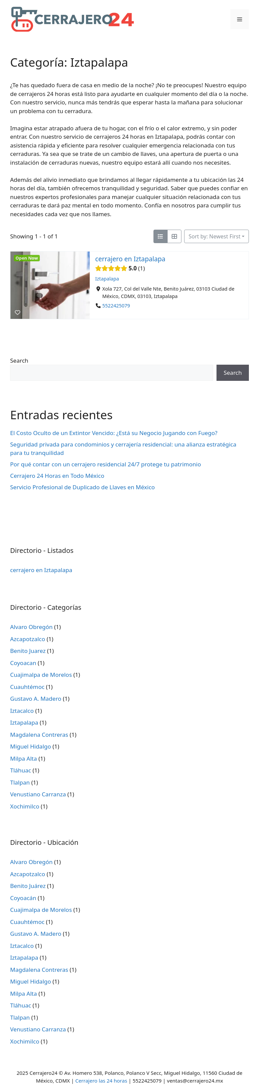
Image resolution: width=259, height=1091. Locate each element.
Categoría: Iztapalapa (69, 62)
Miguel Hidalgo (30, 746)
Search (19, 360)
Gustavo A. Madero (35, 698)
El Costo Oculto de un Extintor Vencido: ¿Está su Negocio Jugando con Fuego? (114, 433)
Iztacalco (22, 711)
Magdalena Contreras (39, 734)
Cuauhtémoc (27, 687)
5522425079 (116, 305)
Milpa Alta (23, 758)
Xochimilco (24, 806)
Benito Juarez (28, 651)
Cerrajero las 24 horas (101, 1080)
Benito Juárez (28, 886)
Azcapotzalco (27, 639)
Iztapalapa (107, 278)
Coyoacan (23, 663)
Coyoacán (23, 898)
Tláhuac (20, 770)
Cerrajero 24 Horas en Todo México (57, 476)
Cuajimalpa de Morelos (41, 675)
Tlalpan (20, 782)
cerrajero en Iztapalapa (130, 258)
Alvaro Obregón (31, 627)
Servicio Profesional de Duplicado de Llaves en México (82, 487)
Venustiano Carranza (38, 794)
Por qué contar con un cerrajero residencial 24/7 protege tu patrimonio (105, 464)
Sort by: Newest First (214, 236)
